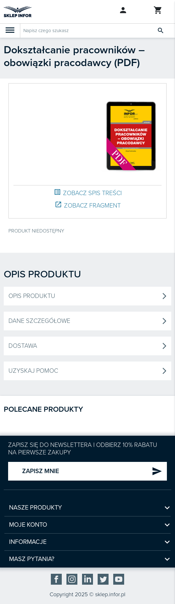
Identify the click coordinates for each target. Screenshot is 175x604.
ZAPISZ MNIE (92, 471)
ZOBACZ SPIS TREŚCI (88, 193)
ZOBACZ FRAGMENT (88, 205)
